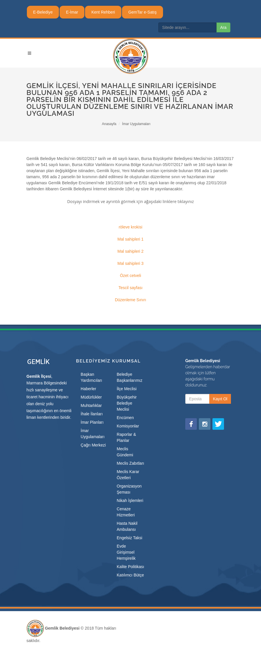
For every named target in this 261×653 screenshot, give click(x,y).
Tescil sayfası (130, 287)
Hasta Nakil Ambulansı (127, 526)
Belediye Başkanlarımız (129, 377)
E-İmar (72, 12)
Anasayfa (109, 124)
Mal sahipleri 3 (130, 263)
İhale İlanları (92, 414)
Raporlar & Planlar (126, 437)
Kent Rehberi (103, 12)
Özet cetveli (130, 275)
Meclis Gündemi (125, 452)
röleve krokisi (130, 227)
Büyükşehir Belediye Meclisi (127, 403)
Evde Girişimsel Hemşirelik (126, 552)
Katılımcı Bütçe (130, 575)
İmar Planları (92, 422)
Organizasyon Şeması (129, 489)
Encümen (125, 417)
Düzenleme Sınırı (130, 299)
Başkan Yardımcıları (91, 377)
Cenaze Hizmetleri (126, 512)
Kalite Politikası (130, 566)
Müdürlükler (91, 397)
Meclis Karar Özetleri (128, 474)
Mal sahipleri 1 (130, 239)
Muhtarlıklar (91, 405)
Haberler (88, 388)
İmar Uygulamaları (136, 124)
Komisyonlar (128, 426)
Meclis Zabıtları (130, 463)
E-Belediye (43, 12)
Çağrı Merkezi (93, 445)
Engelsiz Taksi (129, 537)
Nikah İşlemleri (130, 500)
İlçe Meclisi (126, 388)
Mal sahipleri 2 (130, 251)
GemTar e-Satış (142, 12)
